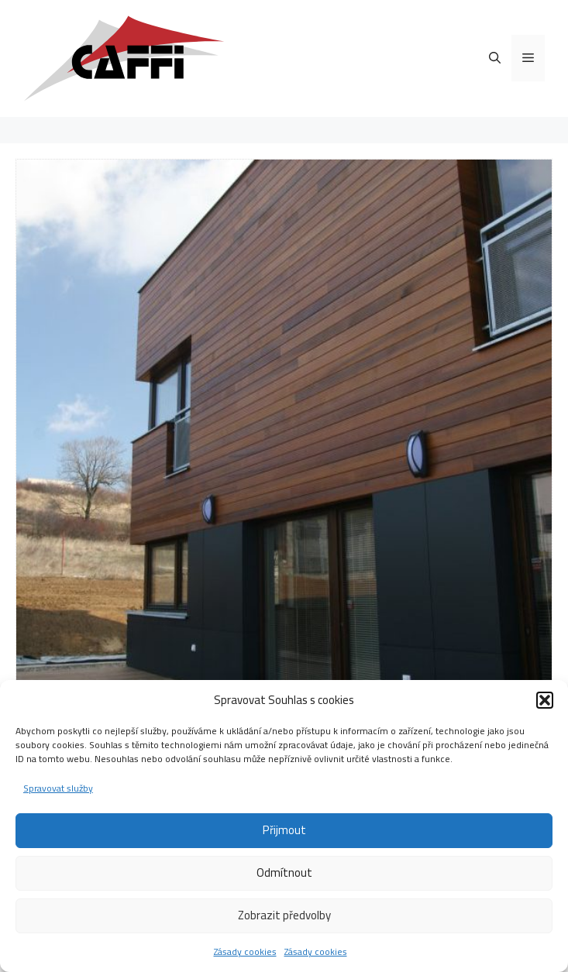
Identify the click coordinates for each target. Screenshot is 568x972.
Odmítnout (284, 872)
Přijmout (284, 830)
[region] (284, 427)
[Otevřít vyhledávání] (494, 58)
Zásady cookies (245, 951)
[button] (545, 700)
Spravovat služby (58, 788)
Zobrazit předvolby (284, 915)
